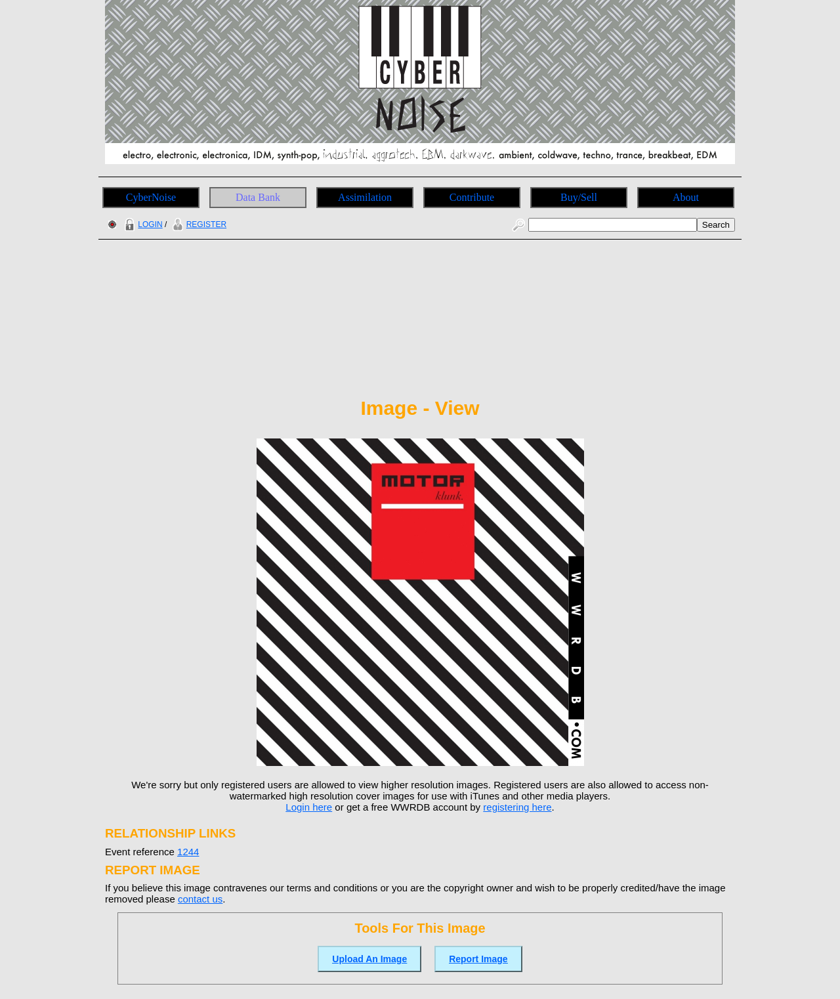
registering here (517, 807)
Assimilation (365, 197)
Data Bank (258, 197)
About (686, 197)
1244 (188, 851)
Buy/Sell (578, 197)
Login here (308, 807)
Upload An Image (369, 959)
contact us (200, 898)
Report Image (478, 959)
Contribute (472, 197)
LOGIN (141, 224)
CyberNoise (151, 197)
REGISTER (197, 224)
